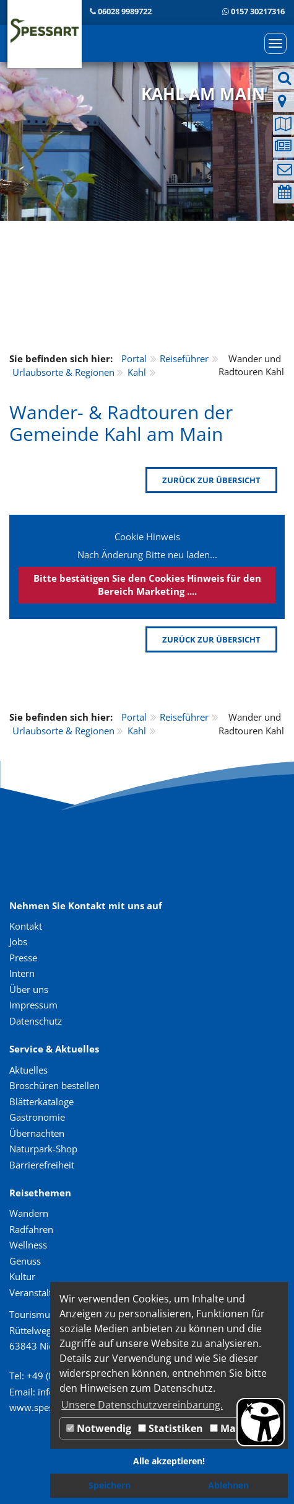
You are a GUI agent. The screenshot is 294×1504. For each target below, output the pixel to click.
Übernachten (36, 1133)
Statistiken (170, 1428)
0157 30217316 (258, 11)
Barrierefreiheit (41, 1165)
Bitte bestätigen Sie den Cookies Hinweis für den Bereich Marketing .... (147, 584)
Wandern (28, 1213)
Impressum (33, 1005)
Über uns (28, 989)
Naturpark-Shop (43, 1148)
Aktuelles (28, 1070)
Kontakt (25, 926)
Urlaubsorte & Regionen (63, 372)
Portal (134, 358)
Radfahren (31, 1229)
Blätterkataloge (41, 1101)
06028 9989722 (125, 11)
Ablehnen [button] (228, 1485)
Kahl (137, 372)
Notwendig (98, 1428)
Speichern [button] (110, 1485)
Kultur (22, 1276)
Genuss (25, 1261)
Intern (22, 973)
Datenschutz (35, 1021)
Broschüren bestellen (54, 1085)
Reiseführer (184, 358)
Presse (23, 957)
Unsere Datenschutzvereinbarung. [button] (142, 1405)
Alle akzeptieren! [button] (169, 1461)
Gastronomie (37, 1117)
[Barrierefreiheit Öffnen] (260, 1422)
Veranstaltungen (44, 1292)
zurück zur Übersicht (211, 480)
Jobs (18, 941)
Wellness (28, 1245)
